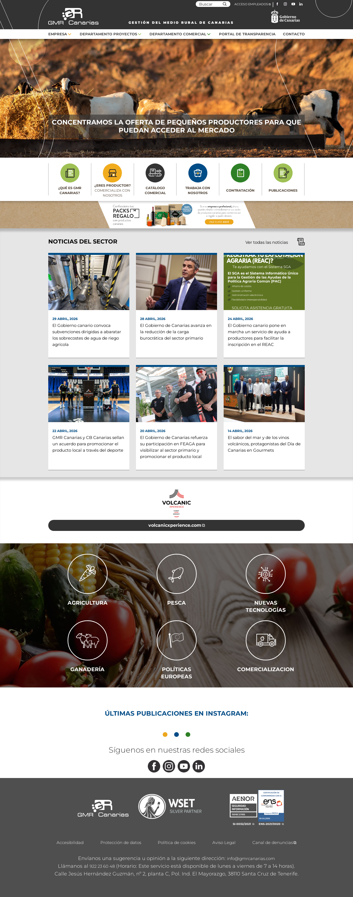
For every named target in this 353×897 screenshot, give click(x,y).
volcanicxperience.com (174, 525)
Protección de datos (120, 842)
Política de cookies (177, 842)
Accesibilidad (70, 842)
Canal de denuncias (272, 842)
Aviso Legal (224, 842)
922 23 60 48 (102, 866)
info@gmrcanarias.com (251, 858)
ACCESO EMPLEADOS (251, 4)
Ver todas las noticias (275, 242)
